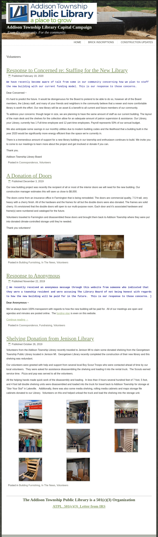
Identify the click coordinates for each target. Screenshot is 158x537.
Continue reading (17, 319)
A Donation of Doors (29, 176)
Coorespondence (28, 162)
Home (77, 42)
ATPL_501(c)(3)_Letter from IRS (79, 506)
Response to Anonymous (33, 276)
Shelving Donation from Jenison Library (50, 339)
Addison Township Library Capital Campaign (49, 27)
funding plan (63, 313)
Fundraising (45, 325)
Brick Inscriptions (101, 42)
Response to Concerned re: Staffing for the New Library (67, 70)
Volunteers (45, 162)
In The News (48, 262)
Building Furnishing (29, 262)
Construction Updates (137, 42)
